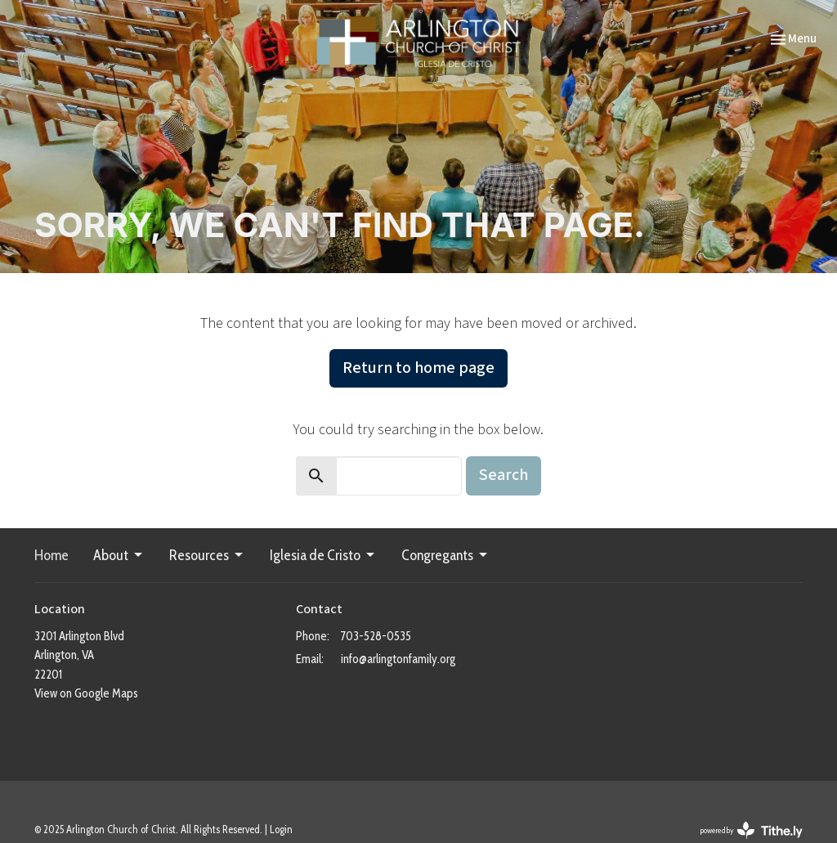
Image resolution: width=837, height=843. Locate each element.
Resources (207, 555)
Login (281, 829)
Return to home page (418, 367)
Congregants (445, 555)
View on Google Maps (86, 693)
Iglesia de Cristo (323, 555)
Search (503, 475)
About (119, 555)
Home (51, 555)
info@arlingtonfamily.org (398, 659)
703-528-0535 (376, 636)
